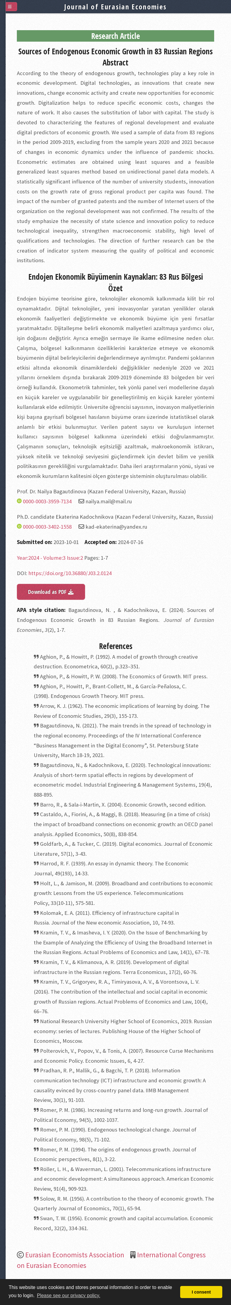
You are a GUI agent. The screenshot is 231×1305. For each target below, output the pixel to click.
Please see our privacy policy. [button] (68, 1295)
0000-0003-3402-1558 (47, 526)
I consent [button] (201, 1292)
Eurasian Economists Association (74, 1254)
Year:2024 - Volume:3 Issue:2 (50, 557)
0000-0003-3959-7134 (47, 501)
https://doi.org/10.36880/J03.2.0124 (70, 573)
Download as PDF (51, 591)
